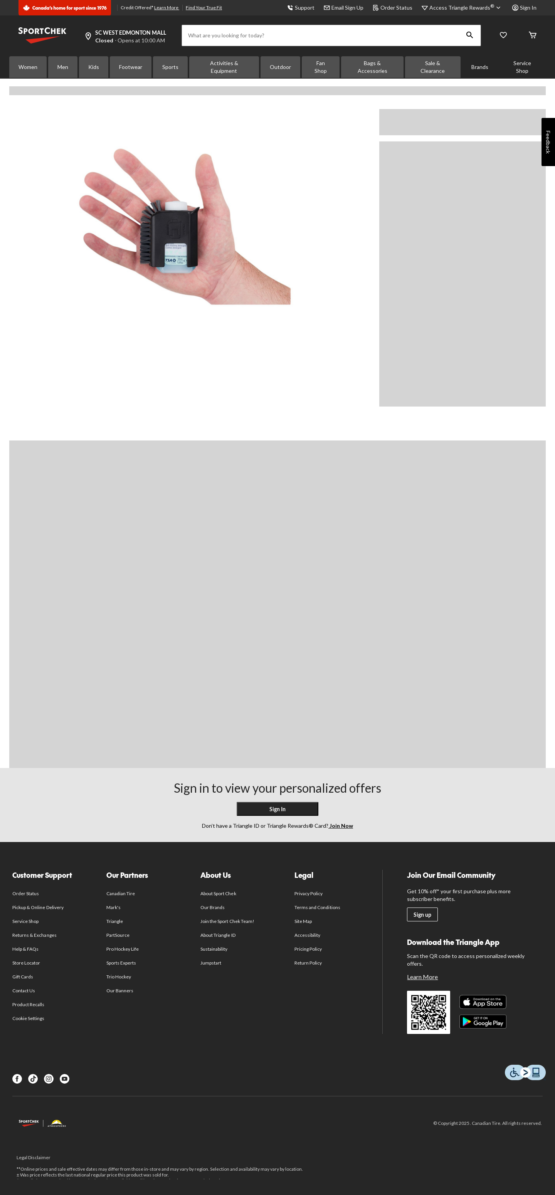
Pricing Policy (308, 949)
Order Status (392, 7)
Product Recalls (28, 1004)
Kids (93, 67)
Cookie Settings (28, 1018)
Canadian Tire (120, 893)
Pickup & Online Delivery (38, 907)
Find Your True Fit (204, 7)
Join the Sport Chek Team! (227, 921)
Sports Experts (121, 963)
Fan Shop (320, 67)
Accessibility (307, 935)
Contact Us (23, 990)
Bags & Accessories (372, 67)
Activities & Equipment (224, 67)
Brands (479, 67)
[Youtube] (64, 1079)
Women (27, 67)
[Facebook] (17, 1079)
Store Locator (26, 963)
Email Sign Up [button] (343, 7)
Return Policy (308, 963)
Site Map (303, 921)
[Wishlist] (503, 35)
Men (62, 67)
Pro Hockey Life (122, 949)
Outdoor (280, 67)
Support (300, 7)
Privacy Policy (308, 893)
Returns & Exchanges (34, 935)
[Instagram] (49, 1079)
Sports (170, 67)
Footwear (130, 67)
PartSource (118, 935)
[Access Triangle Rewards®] (466, 8)
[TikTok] (33, 1079)
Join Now (340, 825)
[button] (469, 35)
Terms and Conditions (317, 907)
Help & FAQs (25, 949)
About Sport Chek (218, 893)
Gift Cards (22, 977)
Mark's (113, 907)
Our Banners (119, 990)
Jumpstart (210, 963)
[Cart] (532, 35)
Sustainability (214, 949)
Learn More (166, 7)
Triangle (114, 921)
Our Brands (212, 907)
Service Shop (522, 67)
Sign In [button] (524, 7)
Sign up (422, 914)
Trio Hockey (118, 977)
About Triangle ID (217, 935)
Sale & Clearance (432, 67)
